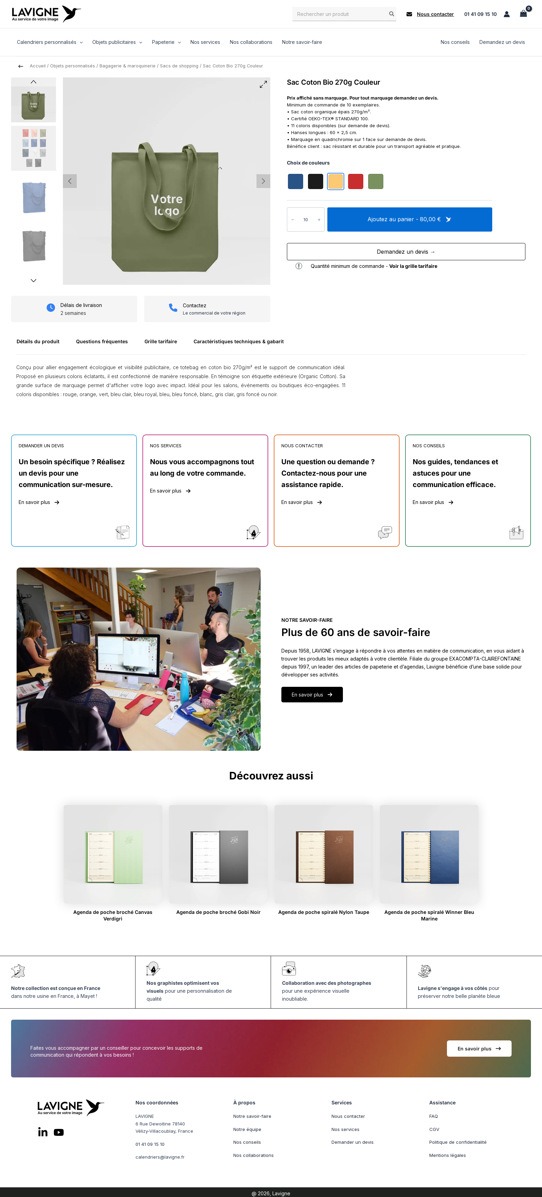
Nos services (345, 1129)
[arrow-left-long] (21, 66)
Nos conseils (247, 1142)
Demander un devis (352, 1142)
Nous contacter (348, 1116)
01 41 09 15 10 (480, 14)
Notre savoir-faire (252, 1116)
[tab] (41, 344)
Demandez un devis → (406, 251)
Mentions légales (447, 1155)
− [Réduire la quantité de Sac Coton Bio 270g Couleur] (292, 219)
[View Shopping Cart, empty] (523, 14)
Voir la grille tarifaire (413, 266)
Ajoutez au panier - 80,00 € (409, 219)
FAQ (433, 1116)
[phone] (173, 307)
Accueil (38, 65)
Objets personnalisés (72, 65)
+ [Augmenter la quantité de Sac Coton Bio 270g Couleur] (319, 219)
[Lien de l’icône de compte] (507, 14)
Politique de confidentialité (458, 1142)
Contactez (194, 305)
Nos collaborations (253, 1155)
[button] (430, 14)
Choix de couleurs (308, 163)
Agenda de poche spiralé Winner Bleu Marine (429, 915)
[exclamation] (299, 266)
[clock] (51, 307)
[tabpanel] (271, 384)
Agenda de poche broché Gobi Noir (218, 912)
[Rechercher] (392, 14)
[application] (79, 42)
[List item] (43, 1132)
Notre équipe (247, 1129)
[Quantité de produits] (306, 219)
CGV (434, 1129)
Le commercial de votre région (214, 312)
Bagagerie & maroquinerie (128, 65)
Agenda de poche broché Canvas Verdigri (112, 915)
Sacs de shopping (179, 65)
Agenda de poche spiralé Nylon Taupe (323, 912)
